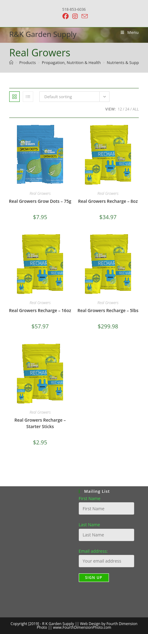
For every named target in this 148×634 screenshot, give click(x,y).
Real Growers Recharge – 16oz (40, 310)
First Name (90, 498)
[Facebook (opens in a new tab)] (65, 16)
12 (120, 109)
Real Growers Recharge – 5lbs (108, 310)
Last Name (89, 525)
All (136, 109)
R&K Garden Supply (42, 34)
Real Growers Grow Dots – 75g (40, 201)
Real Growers (40, 193)
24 (127, 109)
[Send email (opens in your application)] (84, 16)
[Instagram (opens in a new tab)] (75, 16)
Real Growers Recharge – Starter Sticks (40, 423)
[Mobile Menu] (127, 32)
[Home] (11, 62)
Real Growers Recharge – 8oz (108, 201)
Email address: (93, 551)
